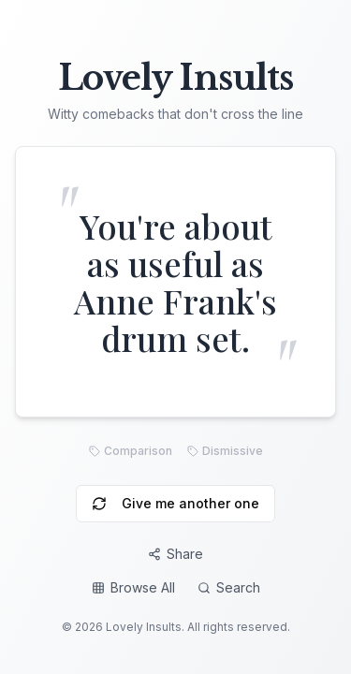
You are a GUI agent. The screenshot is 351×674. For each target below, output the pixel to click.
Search (228, 587)
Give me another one (175, 503)
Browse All (133, 587)
